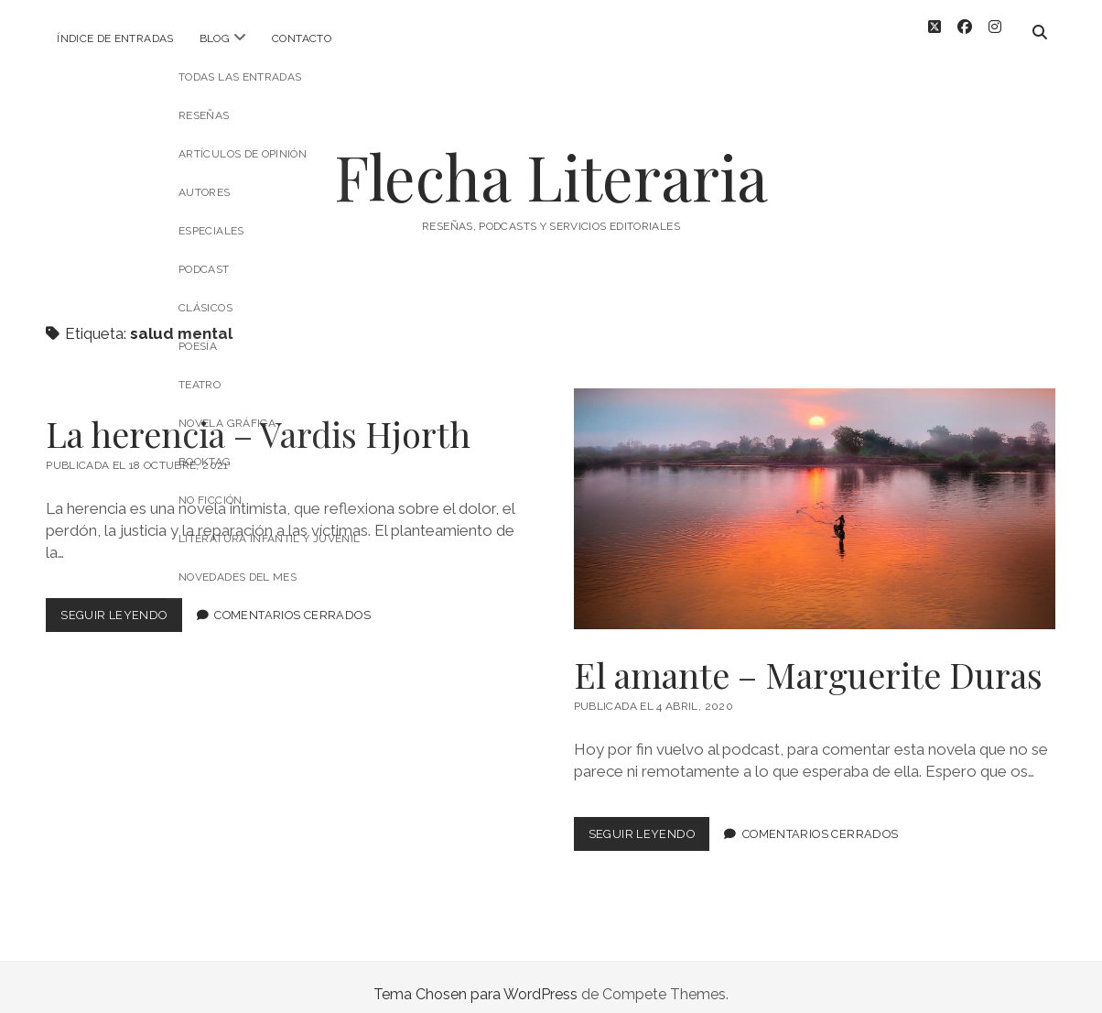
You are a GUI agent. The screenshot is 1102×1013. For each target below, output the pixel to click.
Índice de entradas (115, 38)
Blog (215, 38)
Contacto (301, 38)
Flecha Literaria (551, 161)
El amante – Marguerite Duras (814, 494)
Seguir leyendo (120, 604)
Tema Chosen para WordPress (475, 979)
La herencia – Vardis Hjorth (258, 419)
